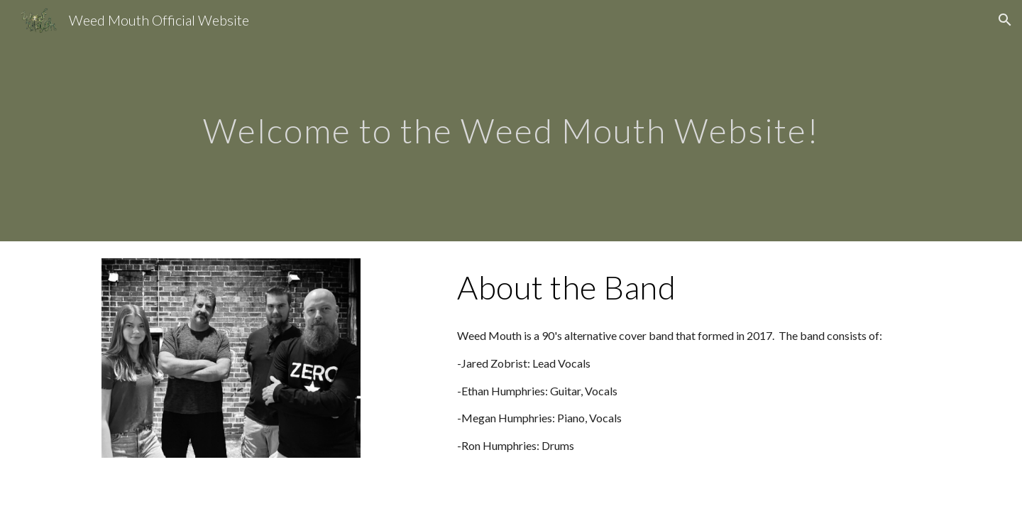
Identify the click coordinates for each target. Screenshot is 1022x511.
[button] (1005, 20)
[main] (511, 120)
